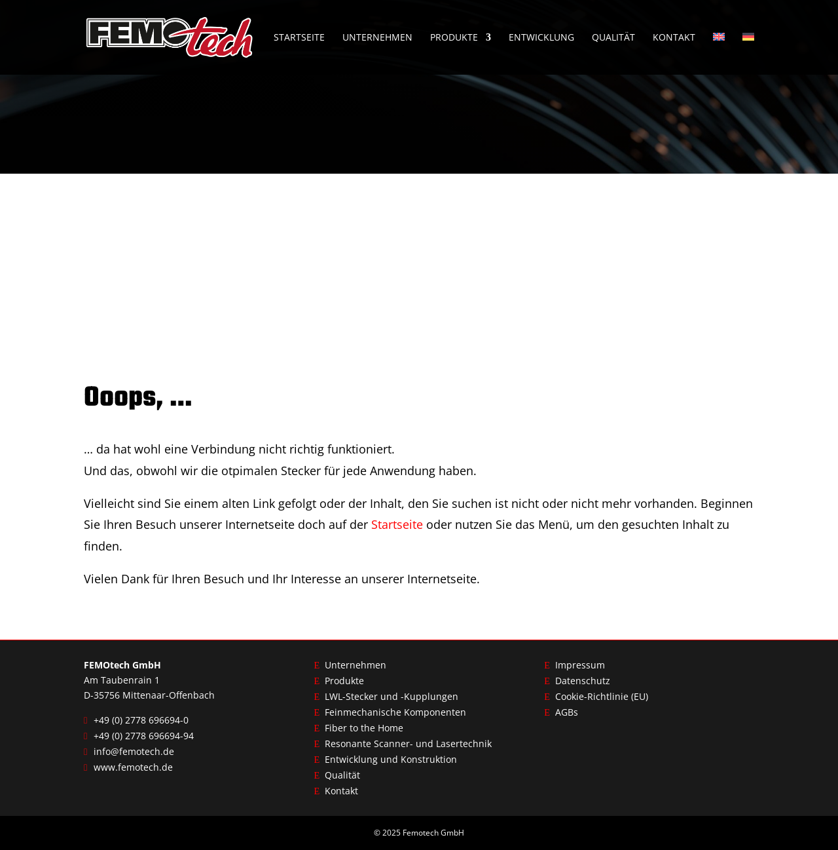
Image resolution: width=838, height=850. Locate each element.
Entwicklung (541, 38)
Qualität (613, 38)
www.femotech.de (133, 767)
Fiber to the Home (364, 728)
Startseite (299, 38)
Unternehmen (377, 38)
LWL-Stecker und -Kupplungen (391, 696)
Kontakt (674, 38)
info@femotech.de (134, 751)
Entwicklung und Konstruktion (391, 759)
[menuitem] (719, 54)
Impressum (580, 665)
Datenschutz (582, 680)
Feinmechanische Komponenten (395, 712)
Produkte (454, 38)
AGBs (566, 712)
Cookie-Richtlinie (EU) (601, 696)
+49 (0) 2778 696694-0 (141, 720)
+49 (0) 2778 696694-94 (144, 735)
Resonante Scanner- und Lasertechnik (408, 743)
